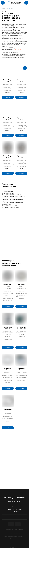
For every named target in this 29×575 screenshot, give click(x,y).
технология (18, 49)
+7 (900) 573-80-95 (14, 497)
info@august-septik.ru (14, 501)
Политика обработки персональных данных (14, 536)
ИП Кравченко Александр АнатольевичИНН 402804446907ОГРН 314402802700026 (14, 531)
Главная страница (5, 8)
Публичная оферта (14, 538)
